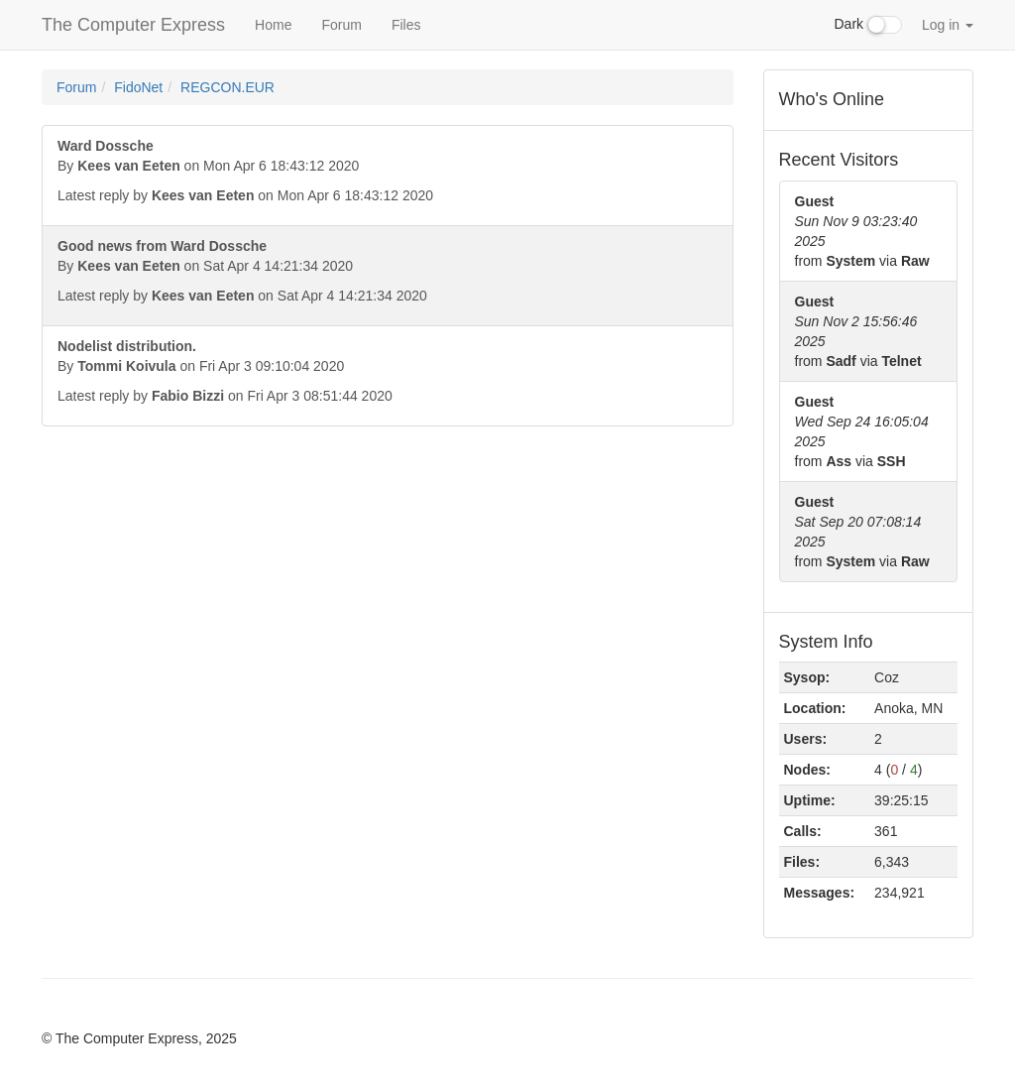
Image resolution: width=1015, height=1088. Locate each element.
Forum (341, 25)
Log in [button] (947, 25)
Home (273, 25)
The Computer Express (133, 25)
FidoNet (138, 87)
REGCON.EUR (227, 87)
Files (406, 25)
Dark (868, 25)
